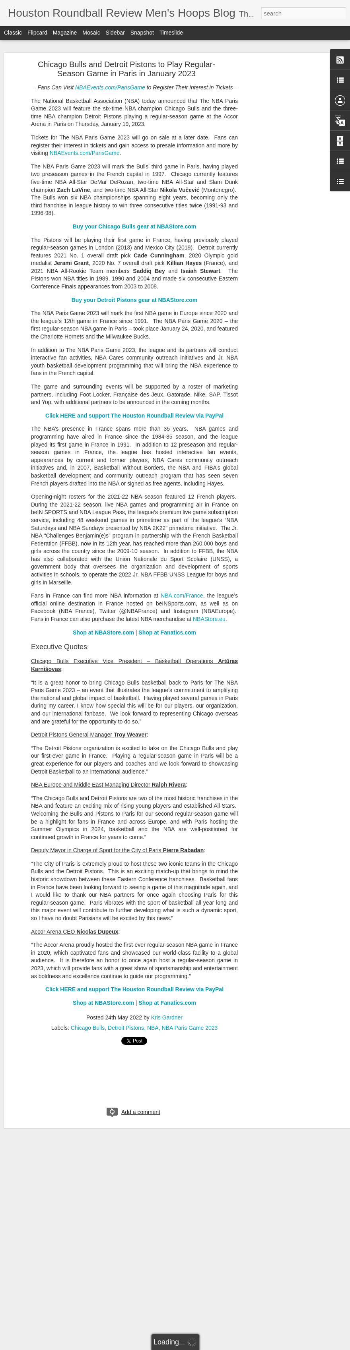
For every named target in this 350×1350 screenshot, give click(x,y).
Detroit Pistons (126, 1028)
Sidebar (115, 32)
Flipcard (37, 32)
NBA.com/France (182, 595)
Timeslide (171, 32)
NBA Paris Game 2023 (189, 1028)
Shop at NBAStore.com (103, 632)
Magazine (65, 32)
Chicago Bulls (88, 1028)
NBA (153, 1028)
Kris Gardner (167, 1017)
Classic (13, 32)
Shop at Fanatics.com (167, 632)
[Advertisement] (281, 189)
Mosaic (91, 32)
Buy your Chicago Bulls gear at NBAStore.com (134, 226)
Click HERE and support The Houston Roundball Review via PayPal (134, 415)
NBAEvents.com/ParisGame (110, 87)
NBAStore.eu (209, 619)
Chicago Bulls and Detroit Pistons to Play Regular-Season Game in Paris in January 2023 (126, 69)
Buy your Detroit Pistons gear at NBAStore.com (135, 300)
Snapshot (142, 32)
